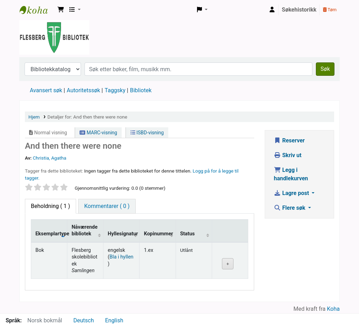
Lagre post (292, 193)
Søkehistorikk (299, 9)
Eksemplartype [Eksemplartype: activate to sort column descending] (51, 234)
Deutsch (83, 320)
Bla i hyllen (121, 257)
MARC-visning (98, 132)
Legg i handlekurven (291, 174)
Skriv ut (288, 155)
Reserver (289, 140)
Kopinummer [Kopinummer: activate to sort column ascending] (158, 234)
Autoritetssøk (83, 90)
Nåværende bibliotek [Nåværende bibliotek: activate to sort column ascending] (84, 230)
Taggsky (115, 90)
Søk (325, 69)
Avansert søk (46, 90)
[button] (61, 10)
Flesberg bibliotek (37, 10)
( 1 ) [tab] (50, 206)
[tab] (106, 206)
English (114, 320)
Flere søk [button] (290, 207)
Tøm (330, 9)
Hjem (34, 117)
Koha (333, 309)
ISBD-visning (147, 132)
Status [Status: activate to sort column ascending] (187, 234)
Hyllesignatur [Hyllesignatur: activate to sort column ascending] (123, 234)
